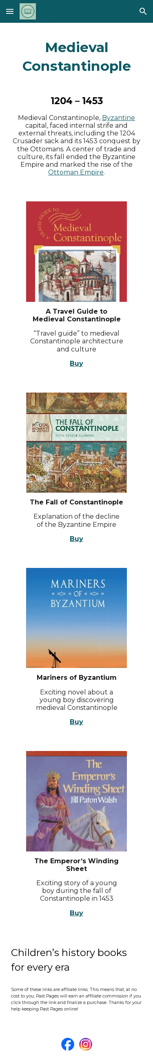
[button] (10, 11)
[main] (77, 57)
